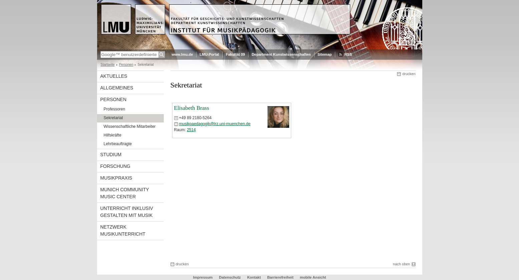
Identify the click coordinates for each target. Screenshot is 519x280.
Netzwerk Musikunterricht (122, 230)
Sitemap (325, 54)
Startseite (108, 64)
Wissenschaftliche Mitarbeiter (130, 126)
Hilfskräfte (112, 135)
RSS (348, 54)
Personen (126, 64)
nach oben (401, 264)
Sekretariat (113, 117)
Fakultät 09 (235, 54)
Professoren (114, 109)
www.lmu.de (182, 54)
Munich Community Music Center (124, 193)
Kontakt (254, 277)
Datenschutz (229, 277)
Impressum (203, 277)
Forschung (115, 166)
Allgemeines (116, 87)
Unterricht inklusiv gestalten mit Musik (126, 212)
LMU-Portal (209, 54)
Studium (111, 154)
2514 (191, 129)
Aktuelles (113, 76)
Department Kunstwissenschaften (281, 54)
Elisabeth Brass (191, 108)
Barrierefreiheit (281, 277)
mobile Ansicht (313, 277)
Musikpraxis (116, 178)
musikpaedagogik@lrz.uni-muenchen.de (214, 123)
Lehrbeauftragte (118, 144)
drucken (408, 74)
